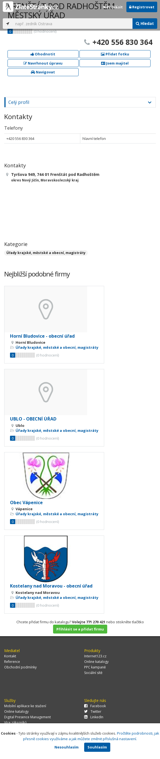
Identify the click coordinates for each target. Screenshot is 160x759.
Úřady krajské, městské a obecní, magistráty (46, 252)
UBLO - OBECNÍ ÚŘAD (33, 419)
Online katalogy (96, 661)
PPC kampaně (95, 667)
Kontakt (10, 656)
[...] (72, 23)
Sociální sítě (93, 672)
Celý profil (18, 102)
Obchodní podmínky (20, 667)
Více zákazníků (15, 722)
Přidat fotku (115, 54)
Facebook (95, 706)
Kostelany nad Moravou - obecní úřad (51, 586)
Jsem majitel (115, 63)
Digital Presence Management (27, 717)
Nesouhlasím (66, 747)
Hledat (145, 23)
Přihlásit (113, 6)
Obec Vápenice (26, 502)
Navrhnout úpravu (42, 63)
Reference (12, 661)
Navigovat (43, 72)
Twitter (92, 711)
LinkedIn (93, 717)
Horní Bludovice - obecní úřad (42, 336)
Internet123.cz (95, 656)
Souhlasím (97, 747)
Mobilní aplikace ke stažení (25, 706)
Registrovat (141, 6)
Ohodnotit (43, 54)
